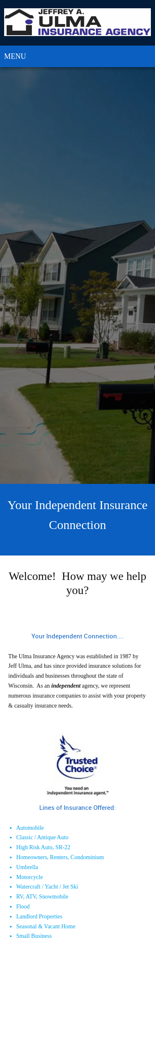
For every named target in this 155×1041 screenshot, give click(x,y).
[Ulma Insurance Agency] (77, 22)
